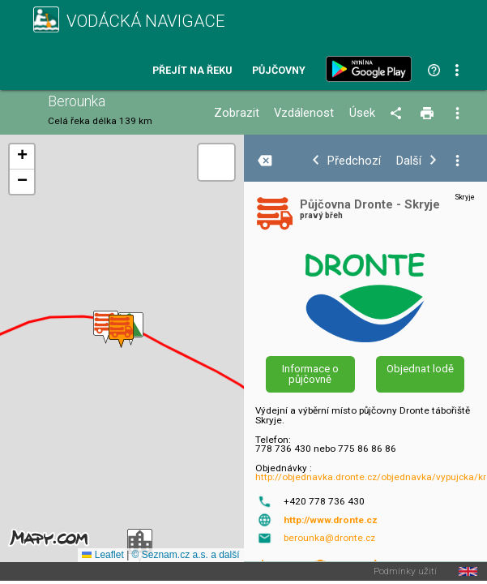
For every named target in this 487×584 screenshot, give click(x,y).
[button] (105, 327)
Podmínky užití (405, 572)
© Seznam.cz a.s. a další (186, 554)
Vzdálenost (304, 113)
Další (408, 161)
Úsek (362, 113)
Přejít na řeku (192, 71)
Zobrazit (236, 113)
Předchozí (354, 161)
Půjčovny (278, 71)
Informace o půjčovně (310, 374)
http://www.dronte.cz (331, 520)
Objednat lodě (420, 369)
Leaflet (102, 554)
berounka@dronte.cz (329, 537)
